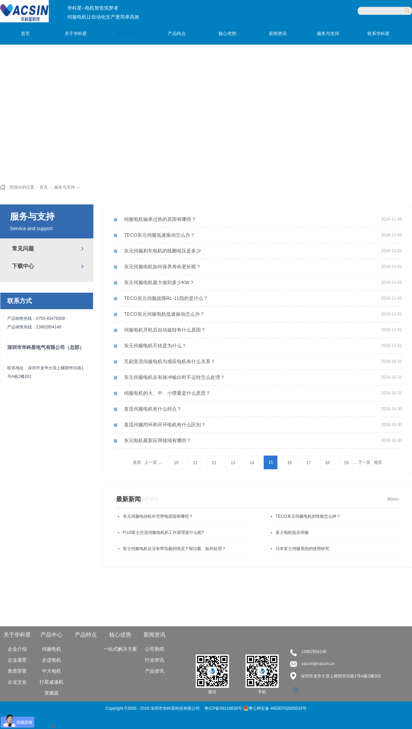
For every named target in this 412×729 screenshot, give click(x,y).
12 (214, 462)
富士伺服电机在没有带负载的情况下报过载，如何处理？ (174, 548)
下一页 (364, 462)
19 (346, 462)
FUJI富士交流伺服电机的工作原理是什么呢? (163, 532)
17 (308, 462)
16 (289, 462)
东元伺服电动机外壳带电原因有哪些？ (158, 516)
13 (233, 462)
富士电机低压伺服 (292, 532)
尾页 (378, 462)
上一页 (151, 462)
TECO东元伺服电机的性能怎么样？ (308, 516)
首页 (25, 33)
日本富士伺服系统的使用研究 (302, 548)
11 (195, 462)
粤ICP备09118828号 (223, 708)
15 (270, 462)
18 (327, 462)
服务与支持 (64, 187)
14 (252, 462)
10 (176, 462)
